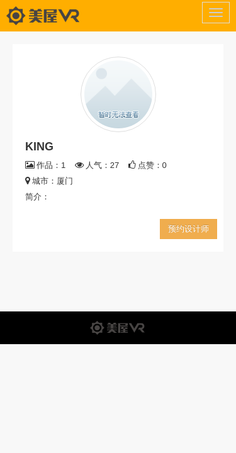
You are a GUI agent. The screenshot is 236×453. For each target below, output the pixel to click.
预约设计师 (188, 228)
